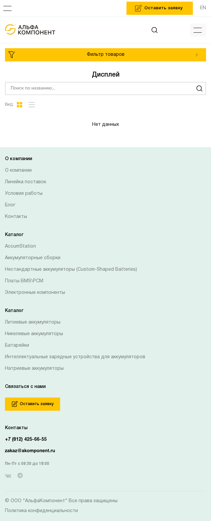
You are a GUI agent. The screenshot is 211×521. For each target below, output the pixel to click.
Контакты (16, 217)
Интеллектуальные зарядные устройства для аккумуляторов (75, 357)
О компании (18, 170)
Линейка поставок (25, 182)
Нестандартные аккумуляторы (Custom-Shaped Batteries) (71, 269)
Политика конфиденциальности (41, 511)
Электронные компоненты (35, 293)
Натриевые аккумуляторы (34, 368)
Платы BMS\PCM (24, 281)
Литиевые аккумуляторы (32, 322)
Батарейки (17, 345)
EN (203, 8)
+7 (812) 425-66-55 (26, 439)
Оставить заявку (32, 404)
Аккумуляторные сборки (32, 258)
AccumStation (20, 246)
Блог (10, 205)
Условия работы (24, 193)
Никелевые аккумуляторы (34, 334)
